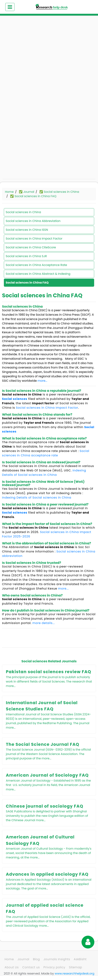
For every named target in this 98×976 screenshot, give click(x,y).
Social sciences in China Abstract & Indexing (38, 274)
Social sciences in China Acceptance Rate (36, 265)
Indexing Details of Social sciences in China (44, 472)
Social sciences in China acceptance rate (45, 453)
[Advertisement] (49, 47)
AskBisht (80, 959)
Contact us (31, 967)
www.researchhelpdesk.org (74, 973)
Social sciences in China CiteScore (31, 247)
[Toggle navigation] (10, 7)
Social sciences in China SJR (26, 256)
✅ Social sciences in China (59, 192)
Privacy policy (54, 967)
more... (42, 381)
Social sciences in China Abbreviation (33, 221)
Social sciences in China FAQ (27, 282)
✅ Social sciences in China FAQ (33, 196)
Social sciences (14, 399)
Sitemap (75, 967)
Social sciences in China (23, 212)
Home (9, 192)
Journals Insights (57, 959)
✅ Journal (26, 192)
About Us (12, 967)
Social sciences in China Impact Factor (34, 238)
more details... (43, 623)
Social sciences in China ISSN (27, 230)
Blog (36, 959)
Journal (23, 959)
